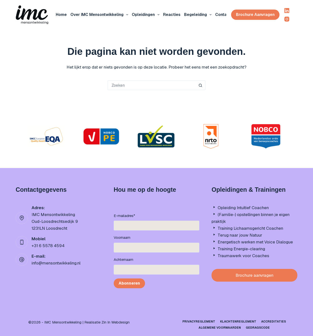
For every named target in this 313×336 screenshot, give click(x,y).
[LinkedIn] (286, 10)
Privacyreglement (198, 322)
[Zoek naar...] (152, 85)
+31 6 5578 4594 (48, 245)
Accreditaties (273, 322)
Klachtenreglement (238, 322)
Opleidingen (146, 15)
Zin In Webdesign (115, 322)
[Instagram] (286, 19)
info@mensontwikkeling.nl (56, 263)
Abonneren (129, 283)
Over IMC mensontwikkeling (100, 15)
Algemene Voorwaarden (220, 328)
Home (61, 14)
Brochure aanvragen (255, 14)
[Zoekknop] (200, 85)
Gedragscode (258, 328)
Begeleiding (198, 15)
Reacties (171, 14)
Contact (223, 14)
